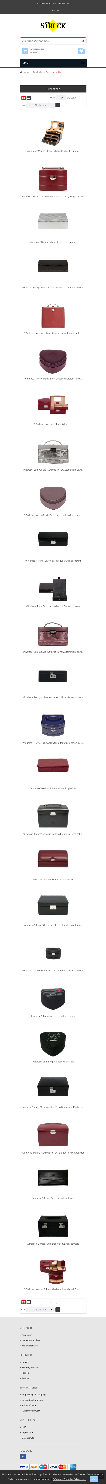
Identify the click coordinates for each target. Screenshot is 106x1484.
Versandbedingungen (32, 1400)
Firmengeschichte (30, 1367)
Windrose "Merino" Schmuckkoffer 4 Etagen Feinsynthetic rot (53, 1152)
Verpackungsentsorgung (34, 1394)
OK (94, 1479)
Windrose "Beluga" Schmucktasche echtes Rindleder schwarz (53, 287)
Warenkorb (38, 51)
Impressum (27, 1432)
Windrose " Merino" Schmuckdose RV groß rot (53, 788)
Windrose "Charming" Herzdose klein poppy (53, 1016)
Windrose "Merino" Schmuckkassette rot (53, 879)
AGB (24, 1427)
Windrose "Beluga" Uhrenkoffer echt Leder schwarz (53, 1244)
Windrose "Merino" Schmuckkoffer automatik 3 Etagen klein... (53, 196)
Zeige (52, 98)
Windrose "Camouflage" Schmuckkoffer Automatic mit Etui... (53, 469)
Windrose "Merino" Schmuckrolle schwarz (53, 1198)
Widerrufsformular (31, 1411)
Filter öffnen (53, 88)
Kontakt (25, 1362)
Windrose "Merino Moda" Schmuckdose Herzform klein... (53, 378)
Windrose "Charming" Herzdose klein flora (53, 1061)
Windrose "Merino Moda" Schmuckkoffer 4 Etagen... (53, 151)
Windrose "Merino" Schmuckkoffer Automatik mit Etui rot (53, 1289)
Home (26, 72)
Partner (25, 1378)
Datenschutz (28, 1438)
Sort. (23, 105)
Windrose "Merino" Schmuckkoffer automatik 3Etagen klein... (53, 743)
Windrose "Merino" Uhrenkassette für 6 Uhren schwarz (53, 561)
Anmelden (54, 11)
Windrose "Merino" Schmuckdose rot (53, 424)
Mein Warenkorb (30, 1346)
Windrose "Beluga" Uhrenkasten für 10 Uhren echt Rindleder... (53, 1107)
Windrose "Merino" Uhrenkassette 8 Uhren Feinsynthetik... (53, 925)
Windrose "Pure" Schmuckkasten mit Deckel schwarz (53, 606)
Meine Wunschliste (31, 1340)
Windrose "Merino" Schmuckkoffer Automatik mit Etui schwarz (53, 970)
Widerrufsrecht (29, 1405)
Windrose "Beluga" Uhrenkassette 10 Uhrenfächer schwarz (53, 697)
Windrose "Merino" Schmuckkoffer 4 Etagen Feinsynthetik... (53, 834)
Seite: (52, 1302)
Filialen (25, 1373)
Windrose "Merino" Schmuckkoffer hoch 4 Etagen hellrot (53, 333)
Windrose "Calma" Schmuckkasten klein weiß (53, 242)
